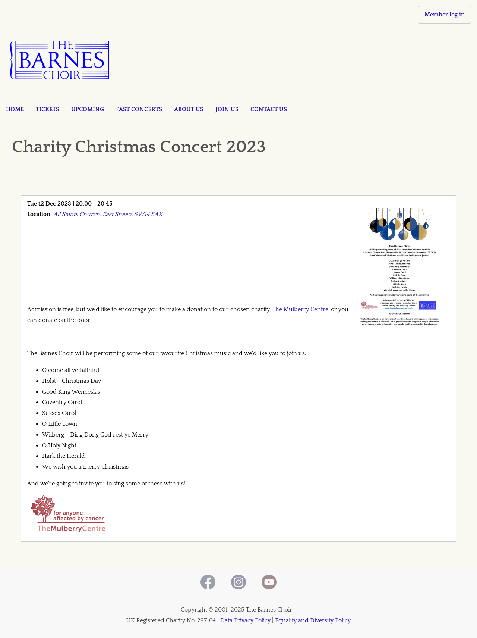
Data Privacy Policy (245, 620)
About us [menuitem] (188, 109)
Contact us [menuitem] (268, 109)
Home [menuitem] (15, 109)
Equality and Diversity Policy (313, 620)
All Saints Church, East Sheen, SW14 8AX (107, 214)
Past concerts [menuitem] (139, 109)
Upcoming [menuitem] (87, 109)
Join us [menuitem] (226, 109)
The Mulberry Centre (300, 309)
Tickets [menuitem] (47, 109)
